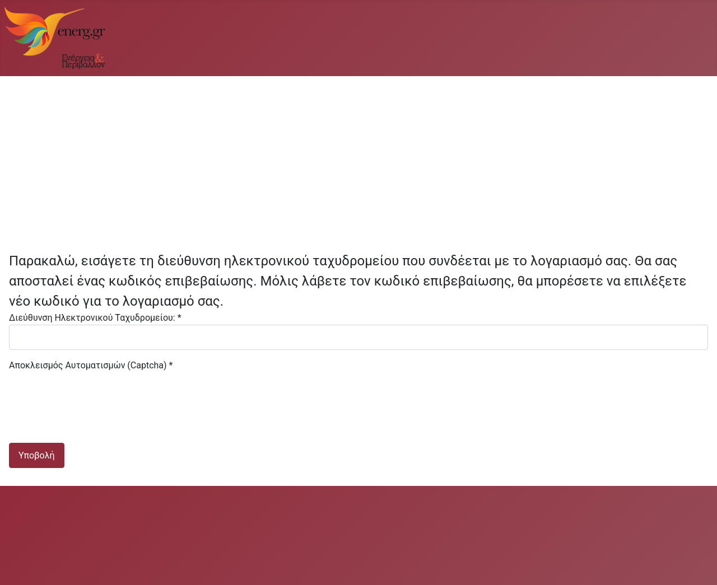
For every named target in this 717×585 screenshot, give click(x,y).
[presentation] (94, 394)
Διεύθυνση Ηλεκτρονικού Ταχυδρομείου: (95, 317)
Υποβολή (36, 455)
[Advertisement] (345, 159)
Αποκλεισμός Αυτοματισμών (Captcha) (91, 365)
